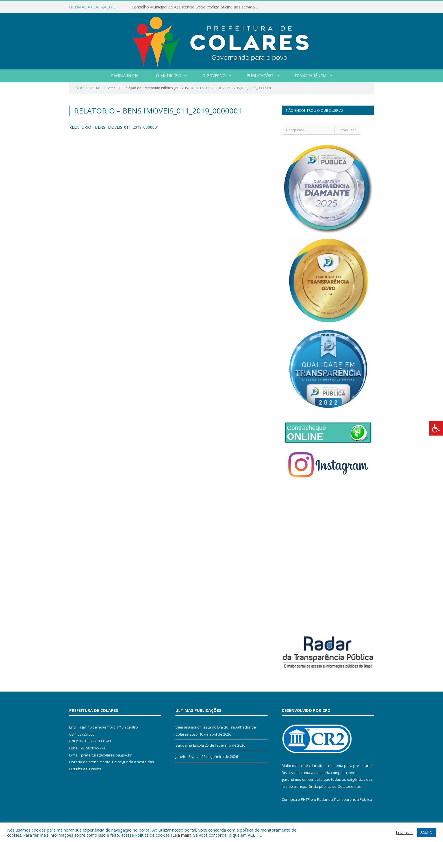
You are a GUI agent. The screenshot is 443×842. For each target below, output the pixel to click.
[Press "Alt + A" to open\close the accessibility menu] (436, 428)
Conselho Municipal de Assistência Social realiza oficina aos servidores (196, 7)
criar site (316, 765)
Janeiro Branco (188, 756)
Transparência (310, 75)
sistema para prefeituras (351, 765)
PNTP (305, 799)
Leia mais (181, 835)
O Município (168, 75)
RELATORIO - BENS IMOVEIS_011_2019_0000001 (114, 127)
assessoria (320, 772)
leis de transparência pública (306, 786)
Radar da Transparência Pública (344, 799)
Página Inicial (126, 75)
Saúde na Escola (189, 745)
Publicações (260, 75)
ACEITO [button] (426, 832)
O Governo (214, 75)
